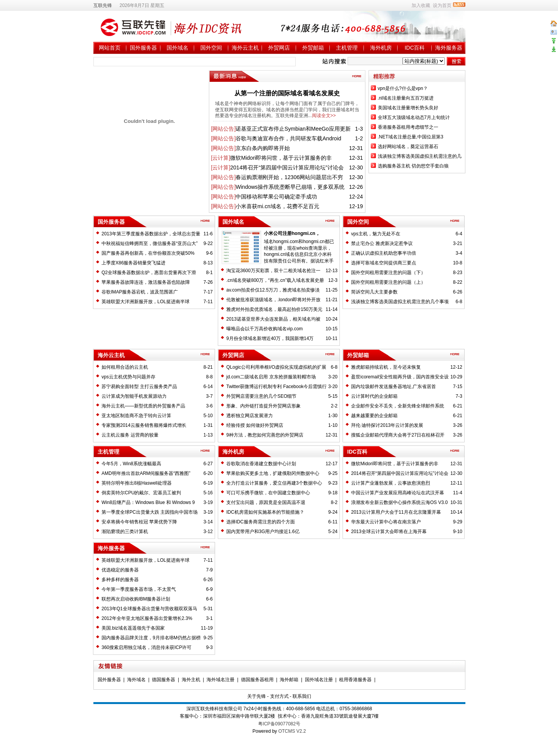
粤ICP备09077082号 (279, 724)
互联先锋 (102, 5)
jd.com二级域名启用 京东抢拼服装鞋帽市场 (271, 377)
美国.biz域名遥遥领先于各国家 (133, 628)
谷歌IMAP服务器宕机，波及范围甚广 (140, 292)
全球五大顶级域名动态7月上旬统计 (414, 117)
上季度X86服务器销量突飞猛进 (133, 263)
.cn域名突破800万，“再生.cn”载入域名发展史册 (275, 280)
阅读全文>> (324, 115)
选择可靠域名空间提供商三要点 (383, 263)
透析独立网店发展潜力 (249, 415)
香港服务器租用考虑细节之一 (408, 127)
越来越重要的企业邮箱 (374, 415)
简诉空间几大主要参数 (374, 292)
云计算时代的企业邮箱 (374, 396)
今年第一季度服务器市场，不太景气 (139, 589)
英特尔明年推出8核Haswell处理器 (137, 483)
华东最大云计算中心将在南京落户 (386, 522)
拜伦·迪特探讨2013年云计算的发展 (387, 425)
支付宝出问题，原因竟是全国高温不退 (265, 502)
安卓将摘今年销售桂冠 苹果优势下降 (139, 522)
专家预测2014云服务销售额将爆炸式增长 (144, 425)
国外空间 (211, 48)
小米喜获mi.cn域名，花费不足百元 (277, 206)
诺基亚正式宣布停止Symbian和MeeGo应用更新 (293, 129)
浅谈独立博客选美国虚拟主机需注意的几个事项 (400, 301)
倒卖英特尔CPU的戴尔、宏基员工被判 (141, 492)
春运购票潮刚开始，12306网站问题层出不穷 (289, 177)
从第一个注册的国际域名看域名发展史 (287, 93)
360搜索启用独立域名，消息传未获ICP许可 (146, 647)
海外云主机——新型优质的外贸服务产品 (143, 406)
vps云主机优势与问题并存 (128, 377)
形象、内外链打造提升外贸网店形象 (263, 406)
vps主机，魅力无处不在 (375, 233)
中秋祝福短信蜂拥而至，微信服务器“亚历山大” (150, 243)
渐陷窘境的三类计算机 (125, 531)
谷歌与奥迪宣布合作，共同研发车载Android (288, 138)
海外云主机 (245, 48)
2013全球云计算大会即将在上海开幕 (389, 531)
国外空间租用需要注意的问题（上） (388, 282)
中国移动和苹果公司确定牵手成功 (276, 196)
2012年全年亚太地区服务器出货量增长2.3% (147, 618)
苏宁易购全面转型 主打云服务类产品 (139, 386)
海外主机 (191, 679)
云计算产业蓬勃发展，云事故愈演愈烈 (390, 483)
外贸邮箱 (313, 48)
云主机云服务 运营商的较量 (130, 435)
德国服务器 (163, 679)
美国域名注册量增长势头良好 (408, 107)
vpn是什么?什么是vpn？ (403, 88)
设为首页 (442, 5)
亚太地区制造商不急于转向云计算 (136, 415)
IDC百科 (415, 48)
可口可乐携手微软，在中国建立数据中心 (268, 492)
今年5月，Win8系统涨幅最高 (131, 463)
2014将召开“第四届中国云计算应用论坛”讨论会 (286, 167)
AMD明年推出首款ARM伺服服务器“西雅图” (146, 473)
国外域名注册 (319, 679)
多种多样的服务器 (120, 579)
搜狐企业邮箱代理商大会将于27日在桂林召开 (397, 435)
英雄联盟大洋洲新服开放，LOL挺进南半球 (145, 301)
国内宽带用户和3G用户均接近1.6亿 (263, 531)
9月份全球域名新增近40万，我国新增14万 (269, 338)
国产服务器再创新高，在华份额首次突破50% (148, 253)
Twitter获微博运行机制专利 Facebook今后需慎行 (276, 386)
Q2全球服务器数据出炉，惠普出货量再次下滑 (149, 272)
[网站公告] (223, 129)
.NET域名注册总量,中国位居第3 (410, 137)
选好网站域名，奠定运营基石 (408, 146)
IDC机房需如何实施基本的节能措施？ (265, 512)
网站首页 (110, 48)
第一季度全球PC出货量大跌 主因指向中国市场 (150, 512)
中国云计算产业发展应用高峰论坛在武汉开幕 (397, 492)
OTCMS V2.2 (292, 731)
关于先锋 (256, 696)
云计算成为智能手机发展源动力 (134, 396)
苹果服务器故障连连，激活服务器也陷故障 (146, 282)
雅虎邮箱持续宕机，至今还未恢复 (386, 367)
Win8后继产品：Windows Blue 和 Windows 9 (148, 502)
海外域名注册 (220, 679)
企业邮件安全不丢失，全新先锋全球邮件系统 (397, 406)
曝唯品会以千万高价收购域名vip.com (264, 328)
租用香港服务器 (355, 679)
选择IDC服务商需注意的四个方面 (260, 522)
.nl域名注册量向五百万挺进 (406, 98)
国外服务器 (143, 48)
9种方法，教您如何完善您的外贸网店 (264, 435)
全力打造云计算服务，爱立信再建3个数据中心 (274, 483)
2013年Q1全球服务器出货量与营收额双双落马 (149, 608)
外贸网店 (279, 48)
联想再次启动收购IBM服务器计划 (136, 599)
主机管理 (347, 48)
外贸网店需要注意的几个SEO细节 (261, 396)
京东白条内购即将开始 (263, 148)
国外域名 (177, 48)
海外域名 (136, 679)
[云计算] (221, 158)
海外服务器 (448, 48)
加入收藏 (421, 5)
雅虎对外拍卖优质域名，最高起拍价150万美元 (274, 309)
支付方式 (279, 696)
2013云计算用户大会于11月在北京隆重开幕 (396, 512)
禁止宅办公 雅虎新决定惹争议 (382, 243)
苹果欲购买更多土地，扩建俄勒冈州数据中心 (272, 473)
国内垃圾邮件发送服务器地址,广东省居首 (393, 386)
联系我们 (302, 696)
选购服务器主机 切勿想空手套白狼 (413, 166)
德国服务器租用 (257, 679)
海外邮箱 (289, 679)
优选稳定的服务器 (120, 570)
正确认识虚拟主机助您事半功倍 (383, 253)
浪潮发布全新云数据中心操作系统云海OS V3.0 (399, 502)
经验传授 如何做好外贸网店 (254, 425)
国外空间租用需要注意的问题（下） (388, 272)
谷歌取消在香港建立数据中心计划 (261, 463)
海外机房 (381, 48)
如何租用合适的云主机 (125, 367)
